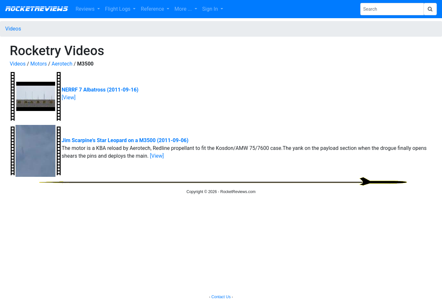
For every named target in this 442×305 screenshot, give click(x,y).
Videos (13, 29)
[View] (69, 97)
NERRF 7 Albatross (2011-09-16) (100, 90)
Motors (38, 64)
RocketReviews (36, 9)
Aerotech (62, 64)
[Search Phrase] (392, 9)
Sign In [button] (210, 9)
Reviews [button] (86, 9)
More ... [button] (183, 9)
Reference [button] (153, 9)
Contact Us (221, 297)
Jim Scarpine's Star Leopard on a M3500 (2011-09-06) (125, 140)
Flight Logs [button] (118, 9)
